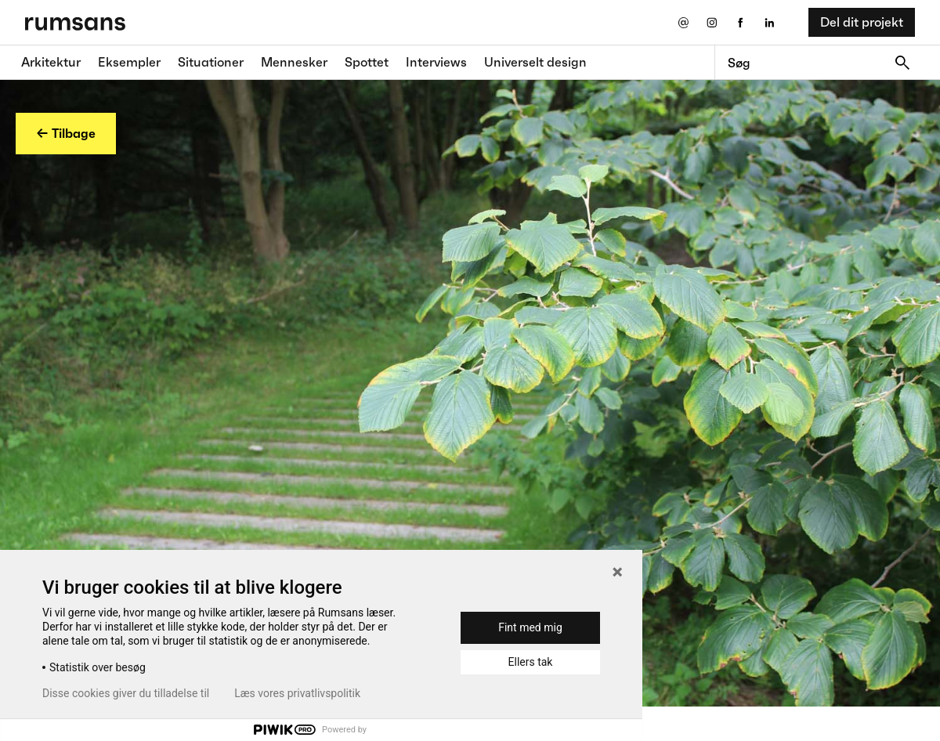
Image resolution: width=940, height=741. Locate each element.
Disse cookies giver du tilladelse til (125, 693)
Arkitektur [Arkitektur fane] (51, 62)
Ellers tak (530, 662)
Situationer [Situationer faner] (211, 62)
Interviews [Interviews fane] (436, 62)
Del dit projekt (861, 22)
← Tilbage (66, 133)
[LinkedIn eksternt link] (769, 22)
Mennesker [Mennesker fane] (294, 62)
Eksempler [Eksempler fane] (129, 62)
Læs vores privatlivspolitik (297, 693)
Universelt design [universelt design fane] (535, 62)
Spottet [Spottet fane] (367, 62)
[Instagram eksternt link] (711, 22)
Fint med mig (530, 627)
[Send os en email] (682, 22)
